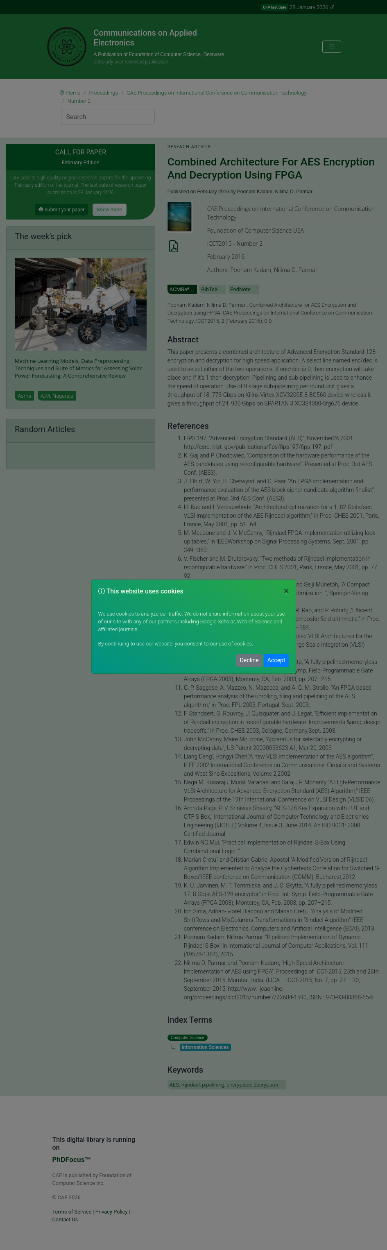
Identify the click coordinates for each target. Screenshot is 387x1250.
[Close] (286, 591)
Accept (276, 660)
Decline (249, 660)
